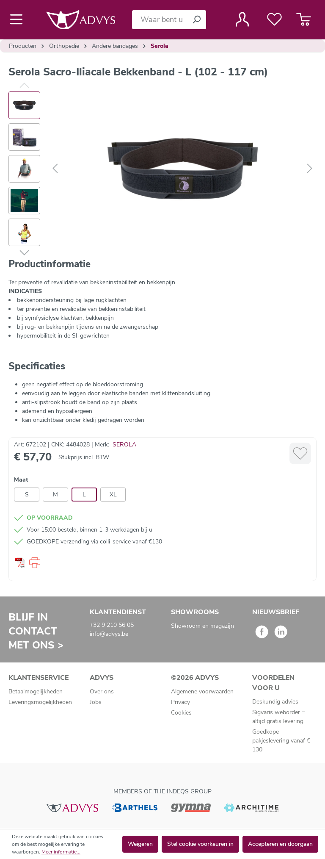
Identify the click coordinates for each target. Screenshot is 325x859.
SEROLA (124, 445)
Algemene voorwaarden (202, 691)
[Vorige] (55, 169)
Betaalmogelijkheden (35, 691)
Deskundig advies (275, 702)
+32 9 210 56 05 (112, 625)
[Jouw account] (242, 19)
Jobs (96, 702)
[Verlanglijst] (274, 19)
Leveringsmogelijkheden (40, 702)
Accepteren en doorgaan (280, 844)
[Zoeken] (196, 19)
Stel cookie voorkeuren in (200, 844)
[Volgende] (309, 169)
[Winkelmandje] (304, 19)
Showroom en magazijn (202, 626)
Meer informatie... (60, 851)
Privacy (180, 702)
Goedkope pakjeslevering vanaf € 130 (281, 741)
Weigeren (140, 844)
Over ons (102, 691)
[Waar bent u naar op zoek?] (159, 19)
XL (113, 494)
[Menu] (18, 19)
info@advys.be (109, 634)
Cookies (181, 713)
